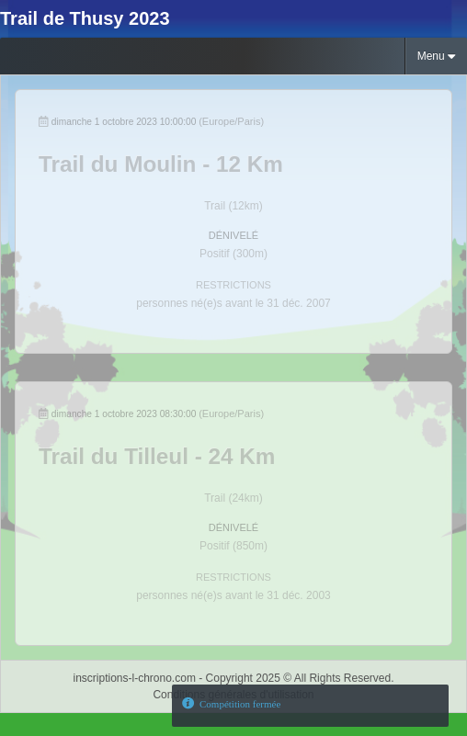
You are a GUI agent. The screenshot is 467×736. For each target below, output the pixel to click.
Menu (436, 56)
